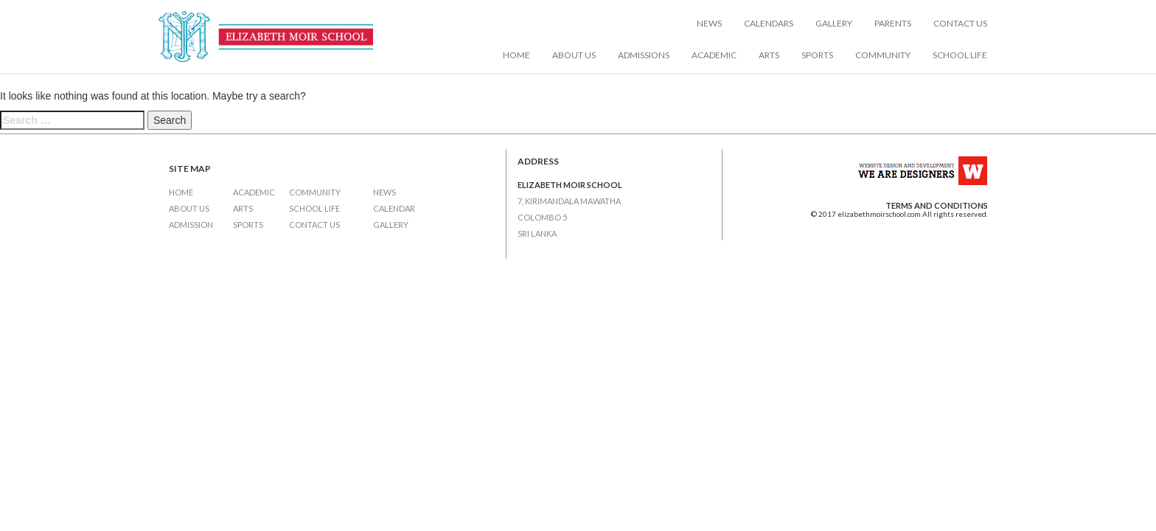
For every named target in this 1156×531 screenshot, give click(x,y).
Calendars (768, 23)
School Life (960, 54)
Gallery (833, 23)
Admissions (643, 54)
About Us (574, 54)
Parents (892, 23)
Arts (769, 54)
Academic (714, 54)
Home (516, 54)
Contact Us (960, 23)
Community (882, 54)
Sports (817, 54)
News (709, 23)
